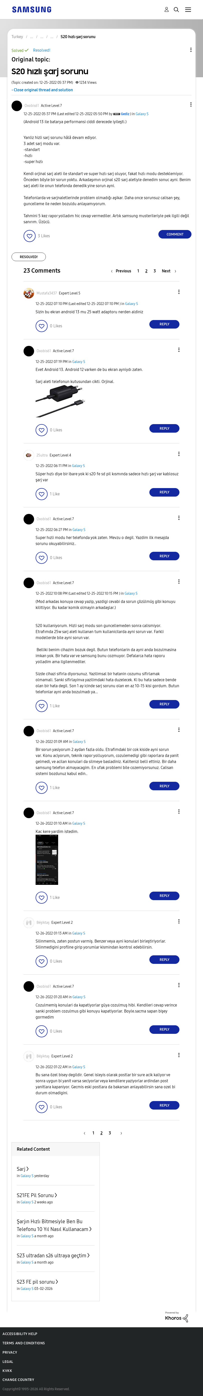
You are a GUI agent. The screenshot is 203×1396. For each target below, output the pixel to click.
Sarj (21, 1169)
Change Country (18, 1380)
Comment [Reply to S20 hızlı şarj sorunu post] (175, 234)
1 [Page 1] (138, 271)
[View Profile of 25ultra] (42, 455)
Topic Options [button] (182, 50)
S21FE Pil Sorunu (35, 1195)
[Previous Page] (122, 271)
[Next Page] (169, 271)
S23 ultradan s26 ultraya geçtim (51, 1256)
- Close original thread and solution (42, 90)
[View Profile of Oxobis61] (32, 106)
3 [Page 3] (155, 271)
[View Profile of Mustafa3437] (47, 293)
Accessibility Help (20, 1334)
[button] (183, 104)
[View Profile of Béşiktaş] (43, 922)
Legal (8, 1362)
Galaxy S (142, 114)
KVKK (7, 1371)
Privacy (10, 1352)
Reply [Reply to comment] (164, 324)
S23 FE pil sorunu (36, 1282)
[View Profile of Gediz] (125, 114)
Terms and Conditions (24, 1343)
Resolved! (41, 50)
